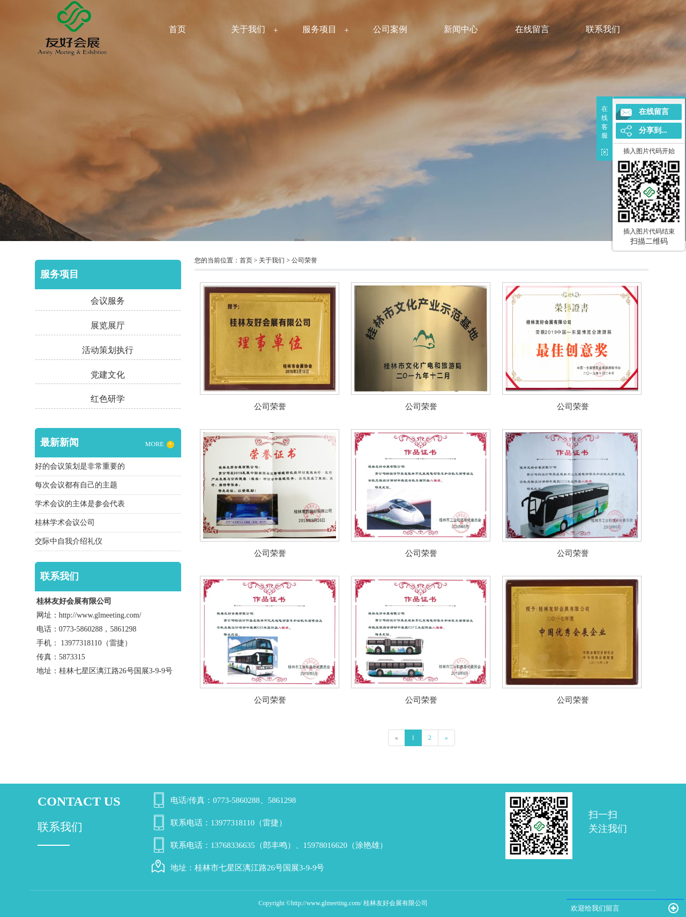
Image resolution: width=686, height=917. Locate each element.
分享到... (653, 130)
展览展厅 (108, 325)
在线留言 (532, 29)
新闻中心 (461, 29)
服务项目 (319, 29)
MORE (159, 444)
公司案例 (390, 29)
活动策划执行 (107, 350)
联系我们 (603, 29)
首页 (177, 29)
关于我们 (248, 29)
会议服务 (108, 300)
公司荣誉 (304, 260)
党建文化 (108, 374)
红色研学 (108, 398)
